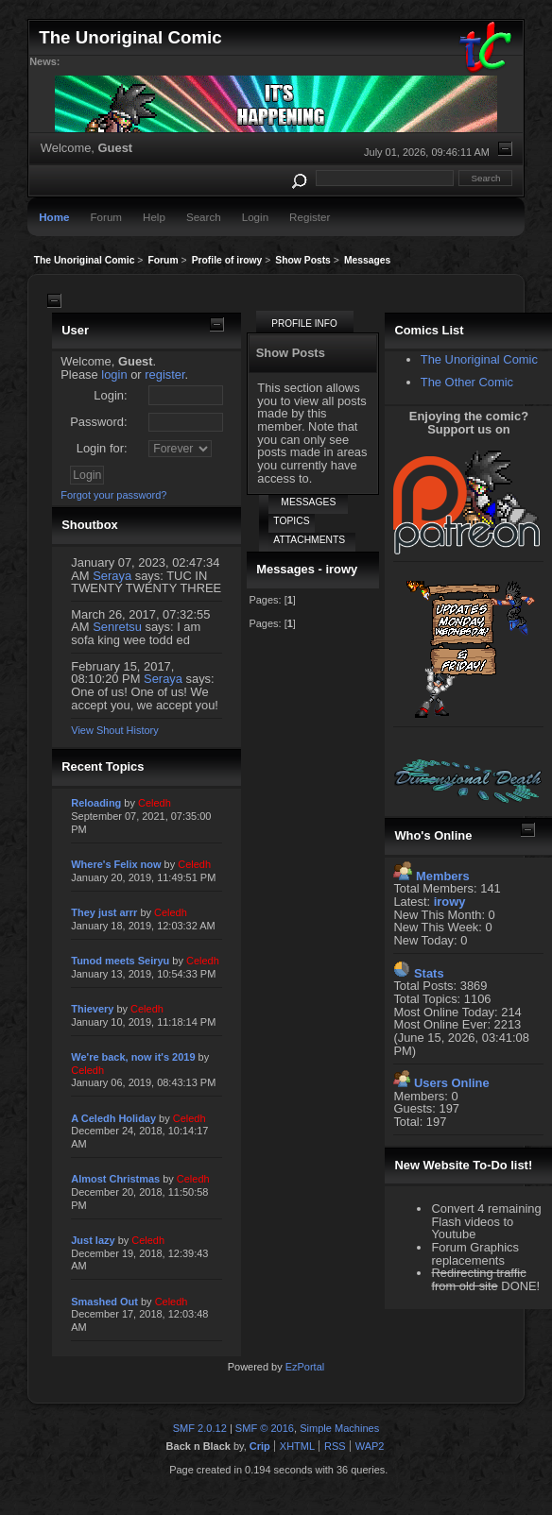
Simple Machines (339, 1428)
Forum (106, 217)
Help (154, 217)
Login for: (102, 448)
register (164, 374)
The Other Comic (467, 382)
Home (54, 217)
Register (309, 217)
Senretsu (117, 627)
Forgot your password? (113, 495)
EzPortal (304, 1366)
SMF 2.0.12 (200, 1428)
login (114, 374)
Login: (110, 395)
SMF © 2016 (264, 1428)
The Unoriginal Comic (479, 359)
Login (255, 217)
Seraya (112, 576)
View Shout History (114, 730)
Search (203, 217)
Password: (98, 422)
